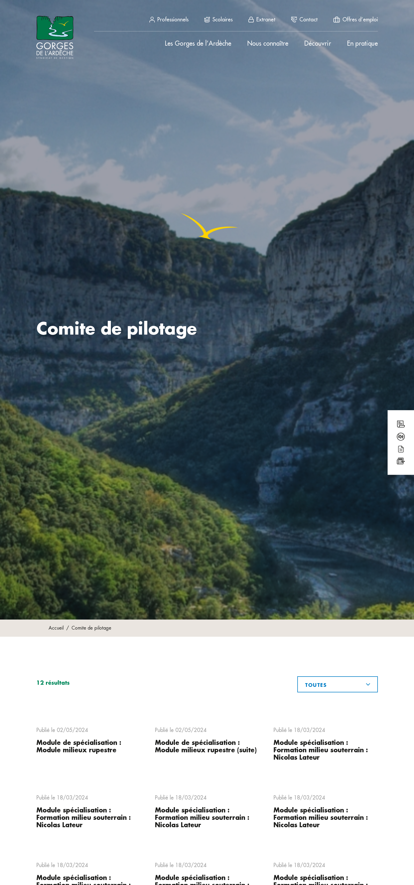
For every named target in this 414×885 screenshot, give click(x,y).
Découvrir (317, 43)
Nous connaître (267, 43)
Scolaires (218, 19)
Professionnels (169, 19)
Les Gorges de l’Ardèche (198, 43)
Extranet (261, 19)
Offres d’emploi (355, 19)
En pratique (362, 43)
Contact (304, 19)
